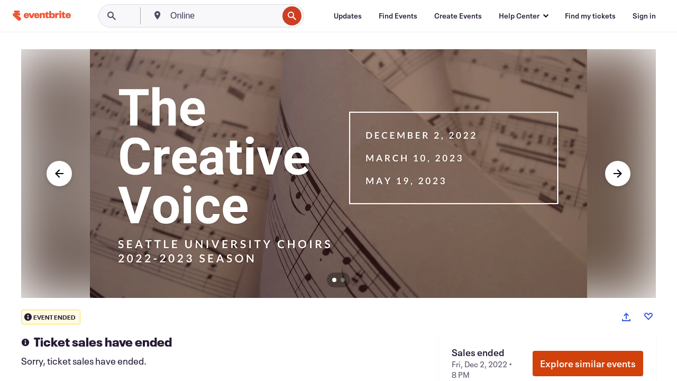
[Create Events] (458, 15)
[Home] (42, 15)
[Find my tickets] (590, 15)
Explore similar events (588, 363)
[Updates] (347, 15)
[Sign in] (644, 15)
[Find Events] (398, 15)
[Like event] (648, 316)
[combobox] (223, 16)
